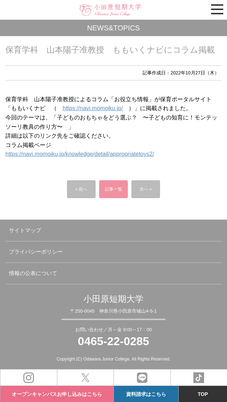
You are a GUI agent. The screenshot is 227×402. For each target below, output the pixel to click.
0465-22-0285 (113, 341)
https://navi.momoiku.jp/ (93, 108)
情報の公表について (33, 273)
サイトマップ (25, 230)
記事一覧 (113, 189)
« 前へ (81, 189)
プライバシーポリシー (36, 252)
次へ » (146, 189)
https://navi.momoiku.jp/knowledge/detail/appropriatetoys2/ (79, 154)
